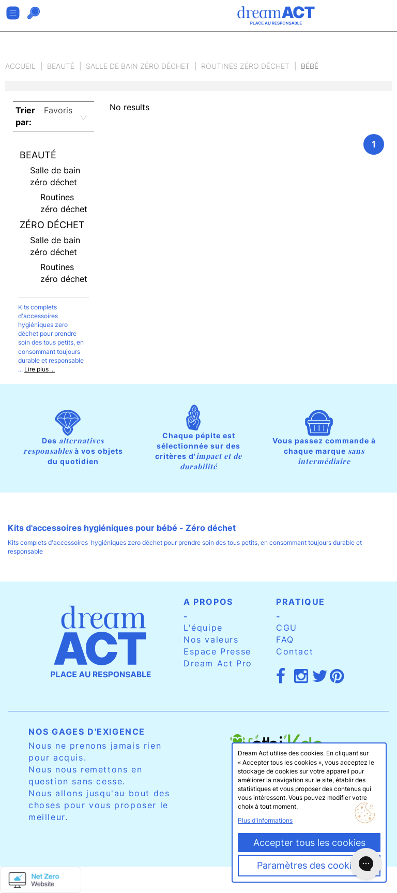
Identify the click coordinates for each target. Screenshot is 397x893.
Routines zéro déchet (245, 66)
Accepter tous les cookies (309, 842)
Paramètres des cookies (309, 865)
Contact (294, 651)
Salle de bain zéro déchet (138, 66)
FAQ (285, 639)
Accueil (20, 66)
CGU (286, 627)
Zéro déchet (52, 224)
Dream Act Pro (218, 663)
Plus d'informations (265, 820)
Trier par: (25, 116)
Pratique (300, 602)
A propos (208, 602)
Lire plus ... (39, 369)
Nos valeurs (211, 639)
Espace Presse (217, 651)
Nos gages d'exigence (86, 731)
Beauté (60, 66)
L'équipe (203, 627)
